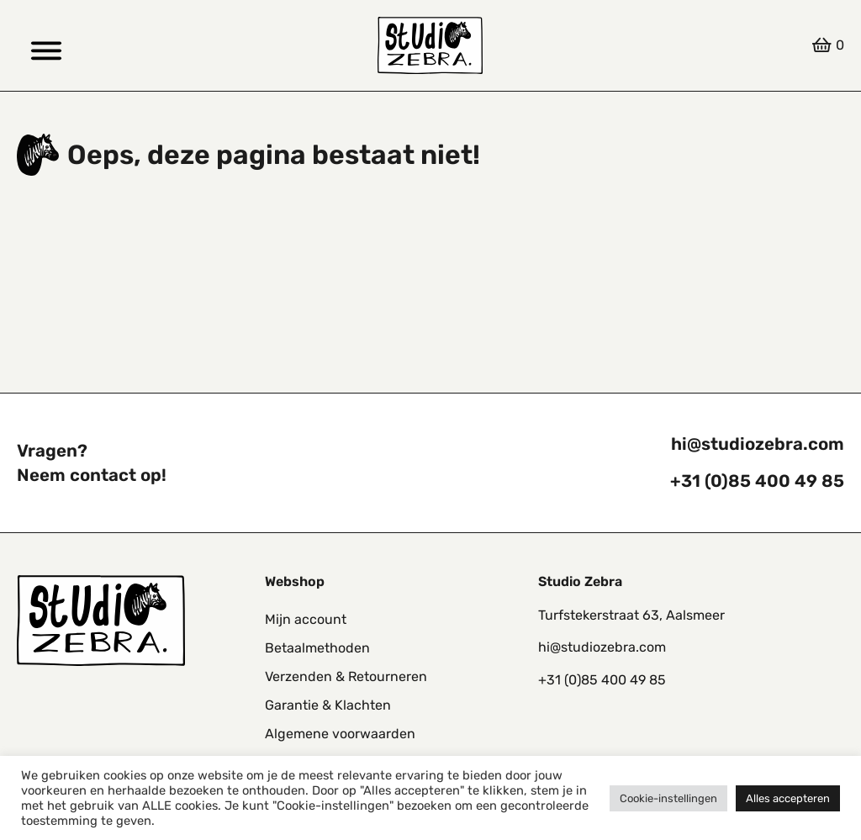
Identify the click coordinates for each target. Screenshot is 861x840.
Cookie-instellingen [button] (668, 798)
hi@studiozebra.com (757, 444)
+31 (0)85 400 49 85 (757, 481)
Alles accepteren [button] (788, 798)
